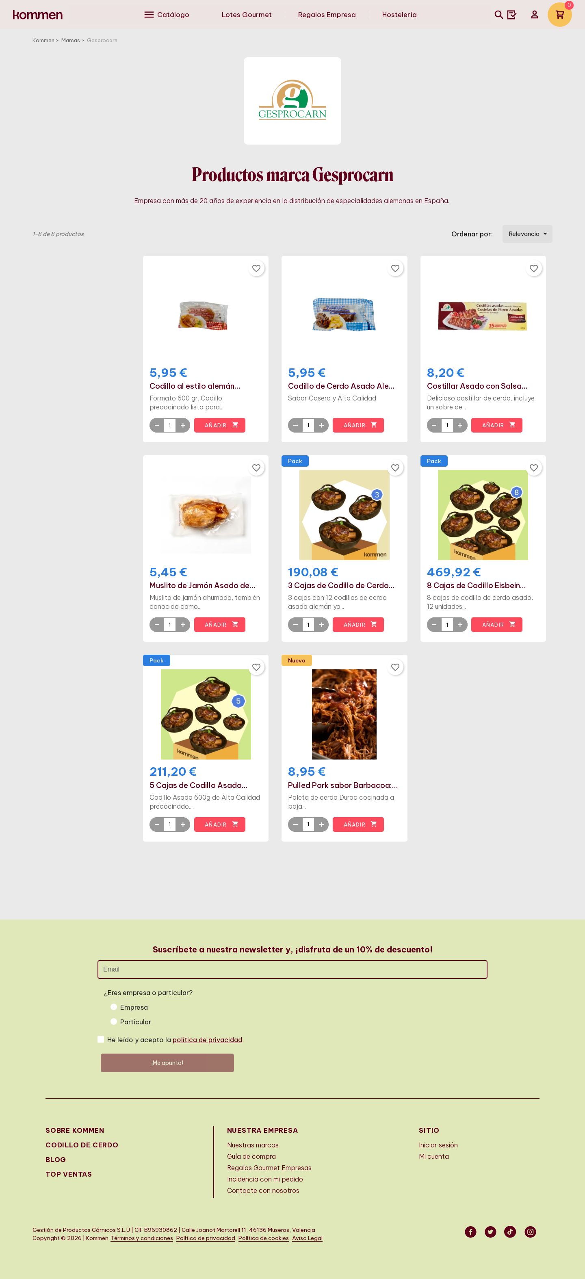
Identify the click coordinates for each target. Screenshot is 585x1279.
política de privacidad (207, 1040)
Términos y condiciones (141, 1238)
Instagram (531, 1232)
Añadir (221, 425)
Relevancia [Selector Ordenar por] (529, 233)
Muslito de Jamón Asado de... (203, 586)
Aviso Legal (307, 1238)
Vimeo (511, 1232)
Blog (56, 1160)
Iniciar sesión (438, 1145)
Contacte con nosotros (263, 1190)
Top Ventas (69, 1174)
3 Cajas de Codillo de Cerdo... (341, 586)
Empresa (134, 1007)
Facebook (471, 1232)
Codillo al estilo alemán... (195, 386)
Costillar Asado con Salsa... (477, 386)
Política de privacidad (205, 1238)
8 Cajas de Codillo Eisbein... (476, 586)
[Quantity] (170, 425)
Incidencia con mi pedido (265, 1179)
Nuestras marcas (253, 1145)
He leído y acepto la (174, 1040)
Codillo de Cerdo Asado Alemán (344, 386)
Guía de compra (251, 1156)
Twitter (491, 1232)
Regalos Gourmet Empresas (269, 1168)
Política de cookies (263, 1238)
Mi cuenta (434, 1156)
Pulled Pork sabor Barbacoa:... (343, 785)
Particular (135, 1022)
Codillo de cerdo (82, 1145)
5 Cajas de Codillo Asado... (199, 785)
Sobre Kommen (75, 1130)
